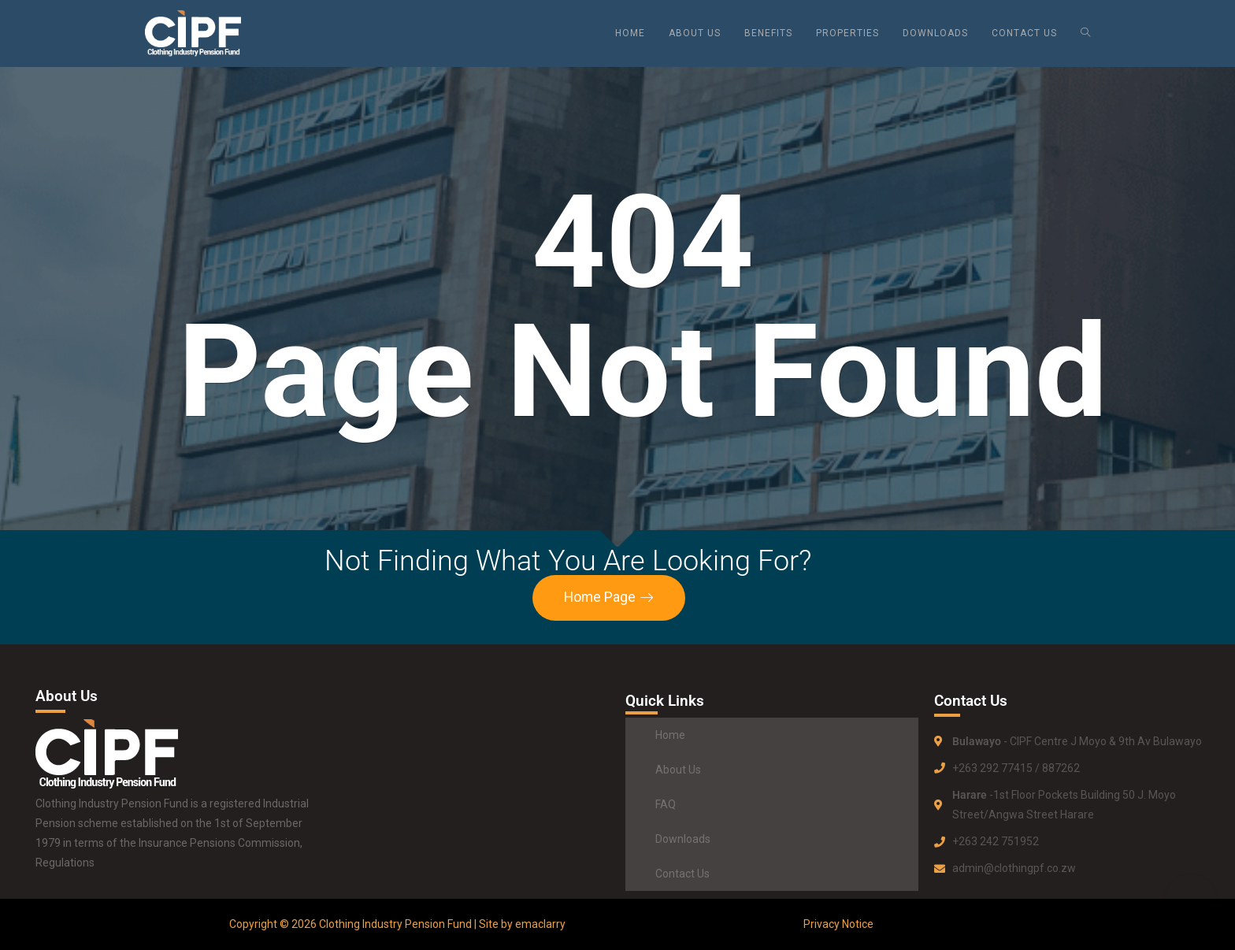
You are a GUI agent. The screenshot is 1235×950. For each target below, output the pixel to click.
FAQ (665, 804)
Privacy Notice (838, 924)
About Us (678, 769)
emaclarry (540, 924)
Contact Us (682, 873)
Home (670, 735)
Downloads (682, 839)
